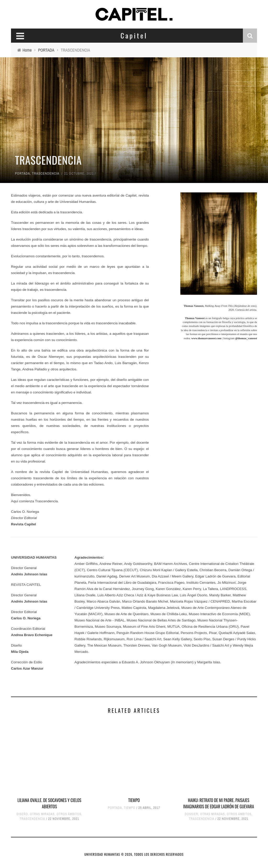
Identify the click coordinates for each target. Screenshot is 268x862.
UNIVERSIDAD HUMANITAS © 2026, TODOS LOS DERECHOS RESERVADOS (134, 854)
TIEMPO (134, 800)
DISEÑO (22, 814)
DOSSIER (191, 814)
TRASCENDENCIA (45, 173)
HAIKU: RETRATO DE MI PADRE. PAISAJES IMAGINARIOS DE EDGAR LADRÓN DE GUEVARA (218, 803)
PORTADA (22, 173)
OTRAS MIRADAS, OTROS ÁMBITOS (55, 814)
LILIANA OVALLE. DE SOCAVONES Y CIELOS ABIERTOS (49, 803)
